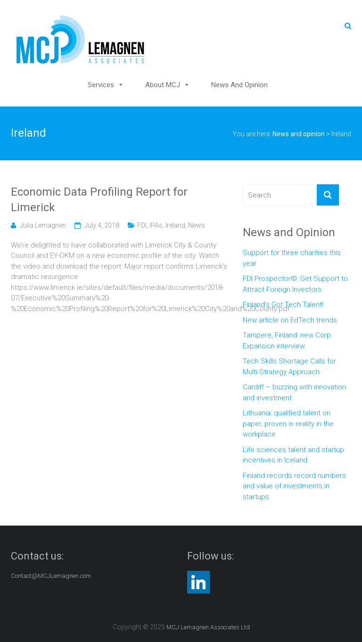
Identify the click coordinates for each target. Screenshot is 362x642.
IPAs (156, 225)
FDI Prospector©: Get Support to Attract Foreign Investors (295, 284)
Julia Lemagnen (43, 225)
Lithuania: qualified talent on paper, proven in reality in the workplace (288, 423)
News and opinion (239, 85)
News (196, 225)
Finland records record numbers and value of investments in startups (294, 486)
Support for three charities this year (292, 258)
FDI (142, 225)
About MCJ (162, 85)
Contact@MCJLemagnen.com (51, 575)
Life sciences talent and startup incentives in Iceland (293, 455)
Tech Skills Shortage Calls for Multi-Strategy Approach (289, 366)
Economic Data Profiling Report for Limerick (99, 199)
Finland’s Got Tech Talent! (283, 304)
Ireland (175, 225)
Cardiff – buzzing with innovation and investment (294, 392)
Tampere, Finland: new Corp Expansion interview (287, 340)
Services (101, 85)
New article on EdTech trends (290, 320)
